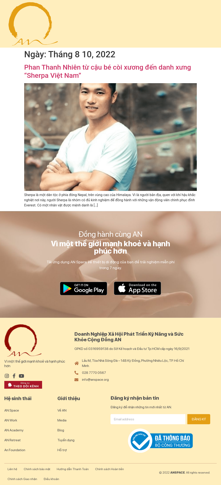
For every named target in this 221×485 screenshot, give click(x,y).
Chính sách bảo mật (37, 469)
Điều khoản (51, 479)
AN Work (10, 420)
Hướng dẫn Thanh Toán (73, 469)
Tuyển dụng (65, 440)
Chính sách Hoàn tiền (109, 469)
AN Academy (14, 430)
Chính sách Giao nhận (22, 479)
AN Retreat (12, 440)
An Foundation (14, 450)
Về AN (61, 410)
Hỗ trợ (62, 450)
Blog (60, 430)
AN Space (11, 410)
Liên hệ (12, 469)
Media (61, 420)
